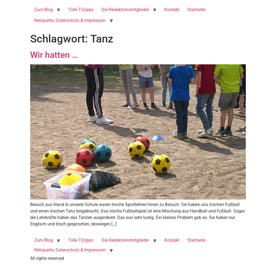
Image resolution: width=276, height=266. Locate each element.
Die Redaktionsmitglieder (125, 9)
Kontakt (171, 9)
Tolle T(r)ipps (81, 9)
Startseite (196, 9)
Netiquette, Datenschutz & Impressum (70, 20)
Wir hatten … (54, 55)
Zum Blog (43, 9)
